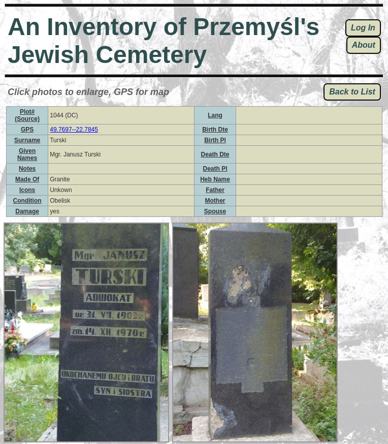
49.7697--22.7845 (74, 129)
